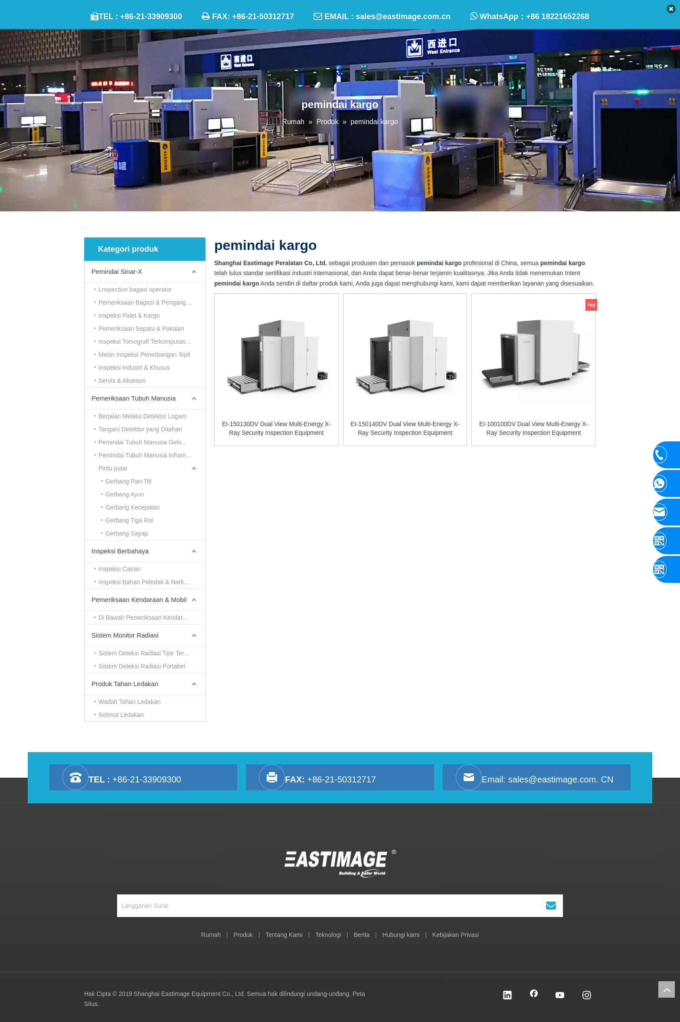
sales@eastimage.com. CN (561, 779)
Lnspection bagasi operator (135, 289)
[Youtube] (560, 996)
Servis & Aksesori (122, 380)
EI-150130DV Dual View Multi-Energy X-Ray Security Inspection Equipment (276, 428)
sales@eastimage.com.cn (403, 16)
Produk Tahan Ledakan (125, 683)
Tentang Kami (284, 934)
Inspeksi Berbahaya (120, 551)
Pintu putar (113, 468)
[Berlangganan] (551, 905)
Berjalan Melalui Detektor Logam (142, 416)
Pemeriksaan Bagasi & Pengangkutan (149, 302)
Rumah (211, 934)
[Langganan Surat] (317, 905)
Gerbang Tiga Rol (129, 520)
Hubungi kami (401, 934)
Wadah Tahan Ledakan (129, 701)
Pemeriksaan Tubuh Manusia (134, 398)
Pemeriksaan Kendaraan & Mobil (139, 599)
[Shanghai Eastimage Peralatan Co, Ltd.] (340, 865)
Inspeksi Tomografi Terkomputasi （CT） (151, 341)
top (666, 989)
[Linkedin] (507, 996)
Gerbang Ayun (124, 494)
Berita (362, 934)
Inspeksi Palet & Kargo (129, 315)
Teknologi (328, 934)
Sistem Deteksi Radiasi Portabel (141, 666)
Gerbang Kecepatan (132, 507)
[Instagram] (587, 996)
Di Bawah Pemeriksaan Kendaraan (145, 617)
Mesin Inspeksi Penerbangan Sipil (144, 354)
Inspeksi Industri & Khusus (134, 367)
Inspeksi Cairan (119, 568)
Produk (242, 934)
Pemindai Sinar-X (117, 271)
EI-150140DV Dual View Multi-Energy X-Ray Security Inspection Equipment (404, 428)
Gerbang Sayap (126, 533)
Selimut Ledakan (121, 714)
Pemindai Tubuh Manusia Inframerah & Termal (151, 455)
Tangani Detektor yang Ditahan (140, 429)
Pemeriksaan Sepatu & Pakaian (141, 328)
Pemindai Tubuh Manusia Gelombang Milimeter (151, 442)
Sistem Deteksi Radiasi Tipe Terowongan (151, 653)
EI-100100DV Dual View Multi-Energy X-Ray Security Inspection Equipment (533, 428)
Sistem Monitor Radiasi (125, 635)
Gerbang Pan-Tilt (128, 481)
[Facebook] (534, 996)
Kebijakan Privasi (455, 934)
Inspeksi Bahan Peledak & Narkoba (146, 581)
